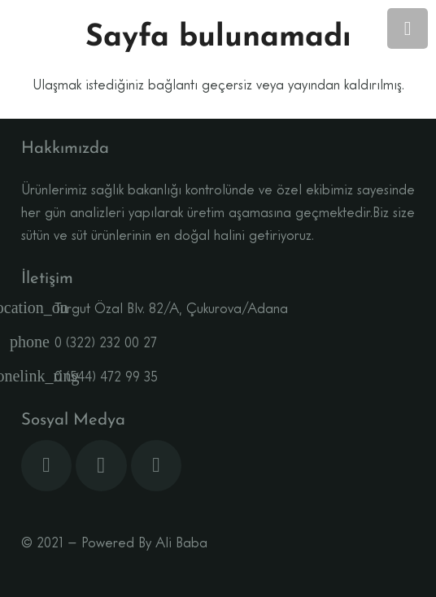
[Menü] (407, 28)
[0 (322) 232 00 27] (37, 344)
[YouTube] (156, 465)
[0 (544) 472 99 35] (37, 378)
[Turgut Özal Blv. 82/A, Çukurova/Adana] (37, 309)
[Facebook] (46, 465)
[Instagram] (101, 465)
